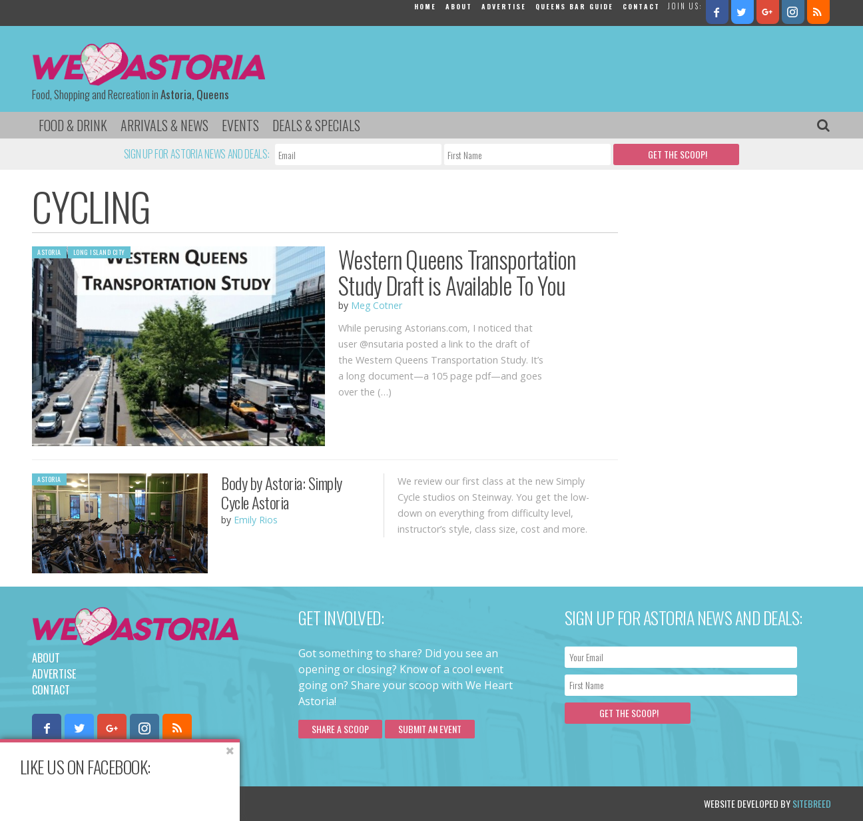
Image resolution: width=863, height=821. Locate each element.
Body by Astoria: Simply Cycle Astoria (281, 492)
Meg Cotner (376, 305)
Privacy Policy (167, 803)
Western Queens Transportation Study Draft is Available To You (457, 272)
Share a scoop (340, 729)
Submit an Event (429, 729)
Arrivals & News (164, 125)
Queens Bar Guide (574, 6)
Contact (641, 6)
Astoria (49, 252)
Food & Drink (73, 125)
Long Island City (99, 252)
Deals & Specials (316, 125)
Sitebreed (811, 803)
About (458, 6)
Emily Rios (256, 519)
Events (240, 125)
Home (425, 6)
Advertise (503, 6)
